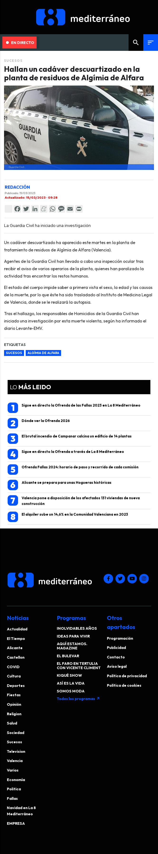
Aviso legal (117, 666)
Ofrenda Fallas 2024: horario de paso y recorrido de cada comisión (73, 469)
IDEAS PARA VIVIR (73, 636)
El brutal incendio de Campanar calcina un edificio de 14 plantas (70, 438)
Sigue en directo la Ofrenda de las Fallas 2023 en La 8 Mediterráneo (74, 408)
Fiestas (14, 694)
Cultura (14, 676)
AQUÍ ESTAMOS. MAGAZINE (72, 645)
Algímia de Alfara (43, 353)
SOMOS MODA (71, 691)
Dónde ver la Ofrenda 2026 (39, 423)
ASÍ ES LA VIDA (71, 683)
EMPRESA (16, 823)
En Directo (20, 42)
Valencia (15, 760)
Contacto (116, 657)
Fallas (12, 798)
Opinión (14, 704)
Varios (13, 770)
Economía (16, 779)
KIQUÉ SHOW (69, 675)
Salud (12, 723)
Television (16, 751)
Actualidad (17, 629)
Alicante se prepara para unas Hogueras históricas (59, 485)
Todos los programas (78, 698)
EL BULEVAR (68, 655)
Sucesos (13, 60)
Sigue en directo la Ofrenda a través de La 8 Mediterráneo (66, 454)
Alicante (15, 647)
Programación (120, 638)
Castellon (15, 657)
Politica (14, 789)
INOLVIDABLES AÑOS (77, 628)
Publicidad (116, 647)
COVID (13, 666)
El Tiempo (16, 638)
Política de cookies (124, 685)
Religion (14, 713)
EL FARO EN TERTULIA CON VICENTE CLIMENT (79, 665)
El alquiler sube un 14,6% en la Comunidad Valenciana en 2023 (68, 517)
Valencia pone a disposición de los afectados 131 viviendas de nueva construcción (74, 500)
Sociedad (15, 732)
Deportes (16, 685)
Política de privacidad (127, 675)
